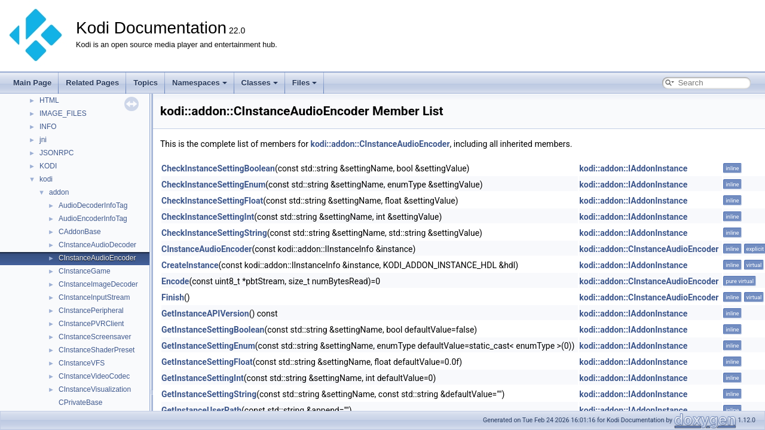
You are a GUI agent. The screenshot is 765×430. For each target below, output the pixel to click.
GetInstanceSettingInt (202, 378)
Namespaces (199, 82)
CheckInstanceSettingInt (207, 217)
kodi (46, 179)
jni (43, 140)
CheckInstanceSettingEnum (213, 184)
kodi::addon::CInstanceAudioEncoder (379, 144)
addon (59, 192)
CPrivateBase (80, 402)
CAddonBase (80, 232)
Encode (175, 281)
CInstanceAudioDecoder (97, 245)
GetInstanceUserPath (201, 410)
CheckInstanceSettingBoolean (218, 168)
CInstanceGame (85, 271)
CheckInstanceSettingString (214, 233)
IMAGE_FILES (63, 113)
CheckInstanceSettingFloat (212, 200)
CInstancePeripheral (91, 310)
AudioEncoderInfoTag (93, 218)
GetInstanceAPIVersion (205, 313)
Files (304, 82)
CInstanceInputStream (94, 297)
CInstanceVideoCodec (94, 376)
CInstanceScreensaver (95, 337)
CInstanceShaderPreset (96, 350)
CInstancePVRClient (91, 324)
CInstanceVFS (82, 363)
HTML (49, 100)
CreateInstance (190, 265)
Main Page (32, 82)
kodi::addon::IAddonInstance (633, 168)
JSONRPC (56, 153)
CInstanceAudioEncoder (97, 258)
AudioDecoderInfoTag (93, 205)
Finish (172, 297)
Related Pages (92, 82)
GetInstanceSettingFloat (207, 362)
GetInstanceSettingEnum (208, 346)
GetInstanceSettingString (208, 394)
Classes (259, 82)
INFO (48, 126)
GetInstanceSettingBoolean (212, 329)
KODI (48, 166)
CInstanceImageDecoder (98, 284)
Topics (145, 82)
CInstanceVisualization (95, 389)
